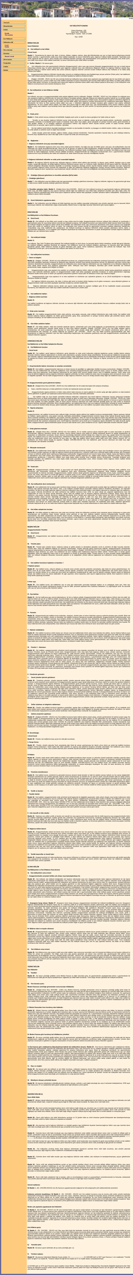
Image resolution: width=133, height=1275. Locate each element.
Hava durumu (8, 50)
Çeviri (7, 45)
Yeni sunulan (9, 35)
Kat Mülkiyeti (8, 39)
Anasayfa (6, 22)
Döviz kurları (8, 59)
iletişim (6, 70)
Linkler (6, 66)
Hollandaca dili (8, 42)
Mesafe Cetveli (9, 56)
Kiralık (7, 33)
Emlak (6, 29)
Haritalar (7, 53)
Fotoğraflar (7, 63)
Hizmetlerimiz (8, 26)
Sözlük (7, 47)
